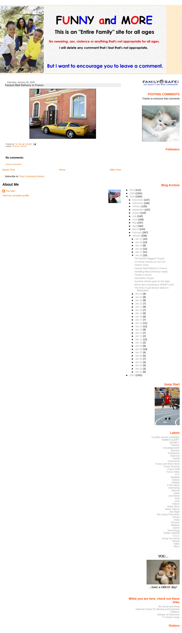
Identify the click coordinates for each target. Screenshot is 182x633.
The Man (10, 191)
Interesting (174, 487)
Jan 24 (139, 297)
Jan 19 (139, 313)
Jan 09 (139, 346)
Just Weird (174, 495)
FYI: (177, 474)
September (138, 209)
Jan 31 (139, 239)
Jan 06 (139, 355)
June (135, 219)
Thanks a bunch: (143, 274)
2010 (132, 190)
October (136, 206)
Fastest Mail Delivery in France (151, 268)
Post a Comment (13, 164)
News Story (173, 506)
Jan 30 (139, 242)
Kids (177, 498)
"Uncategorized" (171, 447)
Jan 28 (139, 248)
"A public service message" (165, 437)
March (136, 229)
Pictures (15, 146)
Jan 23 (139, 300)
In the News (173, 485)
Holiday (176, 482)
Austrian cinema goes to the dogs (152, 281)
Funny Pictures (172, 466)
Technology (174, 530)
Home (62, 169)
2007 (132, 375)
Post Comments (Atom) (31, 176)
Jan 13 (139, 333)
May (134, 222)
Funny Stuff (173, 469)
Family (176, 458)
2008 (132, 196)
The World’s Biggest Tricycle (149, 258)
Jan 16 (139, 323)
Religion (175, 525)
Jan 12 (139, 336)
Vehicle (23, 146)
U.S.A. (176, 535)
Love (177, 501)
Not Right (175, 511)
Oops (177, 519)
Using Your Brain (171, 538)
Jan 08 (139, 349)
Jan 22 (139, 303)
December (138, 200)
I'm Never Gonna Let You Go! (150, 261)
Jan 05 (139, 359)
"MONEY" (174, 442)
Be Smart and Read (169, 606)
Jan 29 (139, 245)
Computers (174, 453)
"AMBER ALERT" (170, 439)
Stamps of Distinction (168, 614)
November (138, 203)
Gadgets (175, 477)
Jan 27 (139, 252)
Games (176, 479)
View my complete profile (15, 195)
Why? (177, 546)
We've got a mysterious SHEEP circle (154, 284)
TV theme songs (171, 617)
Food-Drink (174, 461)
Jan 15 (139, 326)
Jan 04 (139, 362)
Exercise (175, 455)
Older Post (115, 169)
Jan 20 (139, 310)
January (136, 235)
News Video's (172, 509)
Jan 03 (139, 365)
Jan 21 (139, 306)
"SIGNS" (175, 445)
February (137, 232)
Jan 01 (139, 372)
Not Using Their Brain (168, 514)
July (134, 216)
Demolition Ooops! (144, 278)
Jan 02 (139, 368)
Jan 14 (139, 329)
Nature (176, 503)
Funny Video (173, 471)
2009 (132, 193)
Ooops (176, 517)
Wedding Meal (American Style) (151, 271)
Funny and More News (168, 463)
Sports (176, 527)
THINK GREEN (171, 533)
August (136, 212)
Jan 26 (139, 255)
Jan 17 (139, 319)
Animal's (175, 450)
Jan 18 (139, 316)
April (135, 226)
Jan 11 (139, 339)
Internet (176, 490)
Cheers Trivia (142, 265)
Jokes (176, 493)
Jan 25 (139, 293)
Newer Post (8, 169)
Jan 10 (139, 342)
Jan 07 (139, 352)
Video (177, 543)
